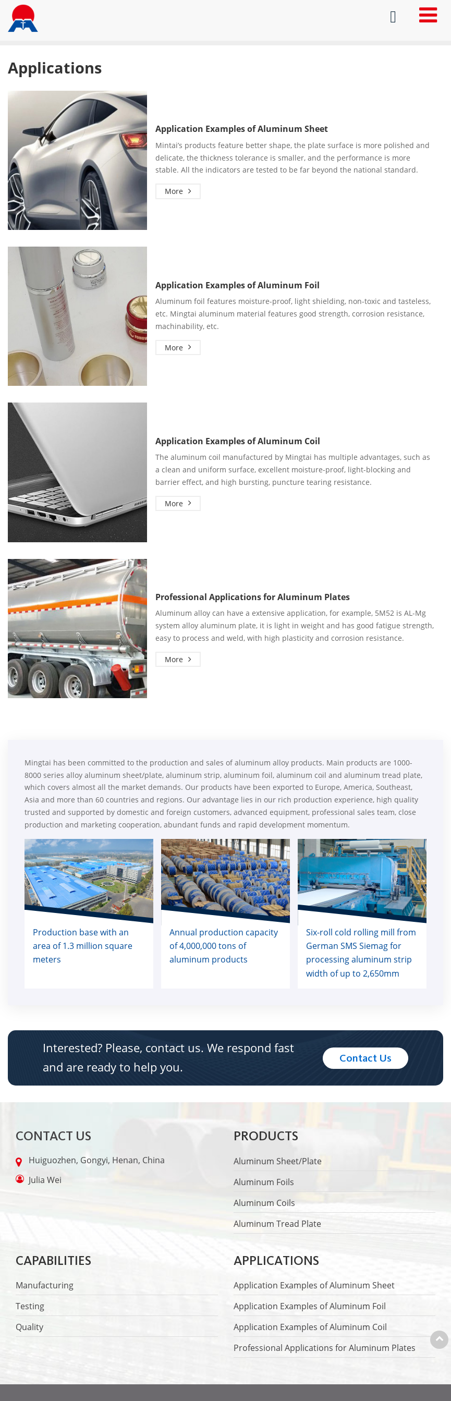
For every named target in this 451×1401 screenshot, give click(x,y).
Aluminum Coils (264, 1203)
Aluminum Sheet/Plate (278, 1161)
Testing (30, 1306)
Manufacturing (45, 1285)
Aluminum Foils (264, 1182)
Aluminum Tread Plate (277, 1223)
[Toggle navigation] (428, 15)
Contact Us (53, 1135)
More (174, 192)
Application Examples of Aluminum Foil (237, 285)
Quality (29, 1327)
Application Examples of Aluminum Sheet (241, 129)
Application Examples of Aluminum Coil (237, 441)
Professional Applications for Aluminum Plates (252, 597)
